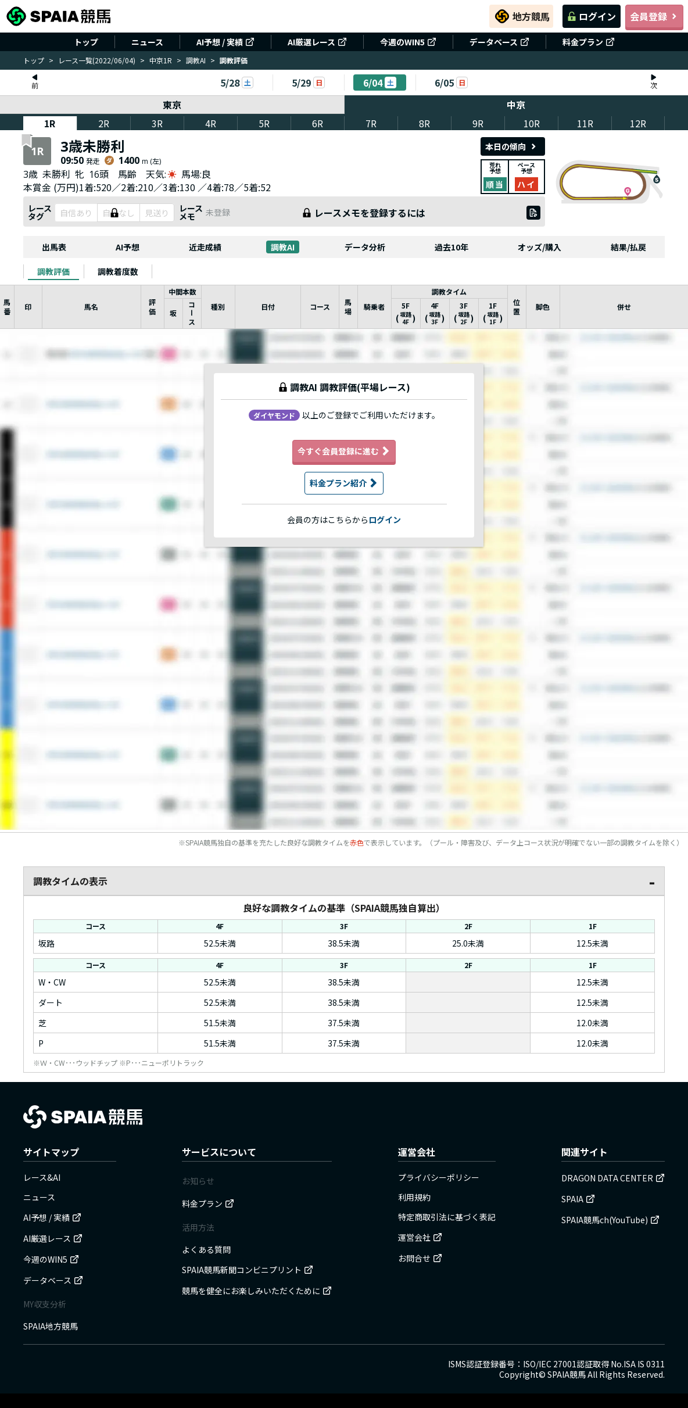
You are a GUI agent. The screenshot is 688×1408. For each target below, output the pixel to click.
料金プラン (588, 42)
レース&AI (41, 1177)
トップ (86, 42)
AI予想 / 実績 (225, 42)
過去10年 (451, 247)
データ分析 (365, 247)
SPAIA (578, 1198)
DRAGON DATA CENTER (613, 1178)
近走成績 (205, 247)
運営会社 (420, 1237)
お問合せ (420, 1258)
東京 (172, 104)
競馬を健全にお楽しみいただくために (257, 1290)
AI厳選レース (317, 42)
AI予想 (127, 247)
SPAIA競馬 (566, 1374)
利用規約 (414, 1197)
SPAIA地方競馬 (50, 1326)
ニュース (147, 42)
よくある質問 (206, 1249)
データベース (499, 42)
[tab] (53, 271)
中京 (517, 104)
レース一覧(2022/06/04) (96, 60)
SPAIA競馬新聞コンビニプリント (247, 1269)
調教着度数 (118, 271)
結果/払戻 (628, 247)
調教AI (196, 60)
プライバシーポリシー (438, 1177)
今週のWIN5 (408, 42)
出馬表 (54, 247)
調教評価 (53, 271)
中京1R (160, 60)
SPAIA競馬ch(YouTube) (610, 1219)
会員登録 (654, 16)
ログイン (591, 16)
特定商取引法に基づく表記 (447, 1217)
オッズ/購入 (539, 247)
